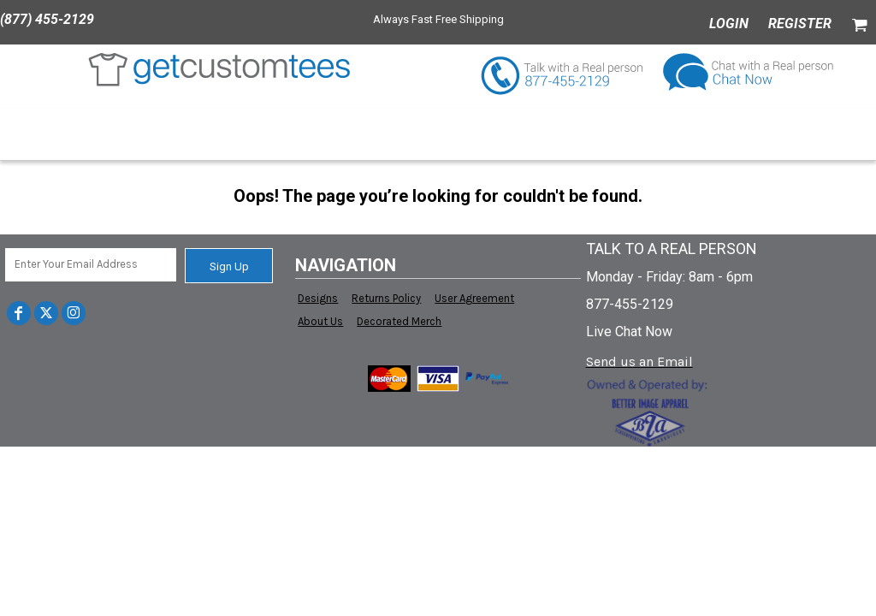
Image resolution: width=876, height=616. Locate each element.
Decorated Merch (399, 321)
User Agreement (474, 298)
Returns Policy (386, 298)
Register (800, 23)
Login (729, 23)
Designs (318, 298)
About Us (320, 321)
